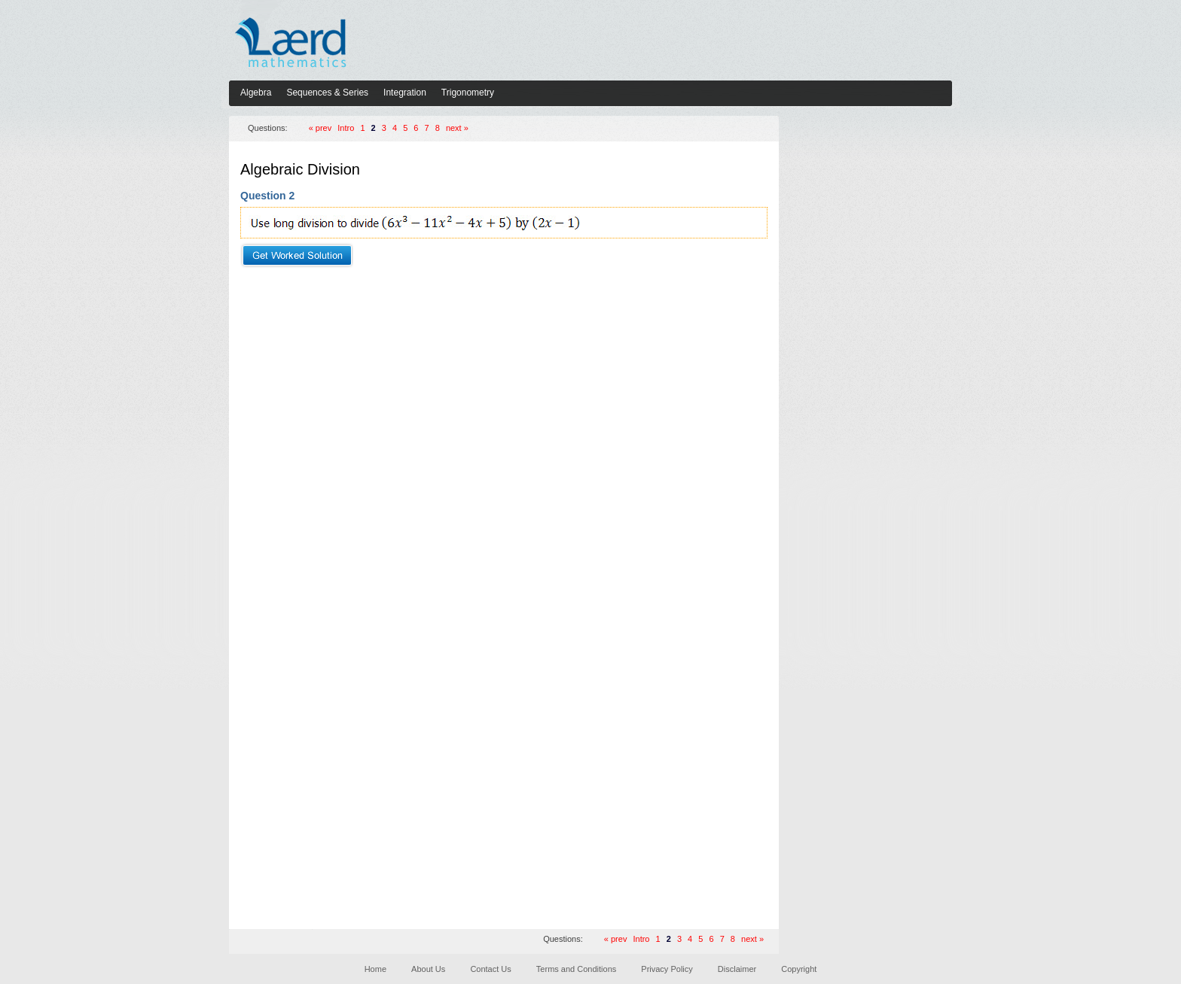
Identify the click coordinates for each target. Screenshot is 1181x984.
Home (375, 968)
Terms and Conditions (576, 968)
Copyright (798, 968)
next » (457, 127)
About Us (428, 968)
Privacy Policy (666, 968)
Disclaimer (737, 968)
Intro (345, 127)
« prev (320, 127)
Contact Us (490, 968)
